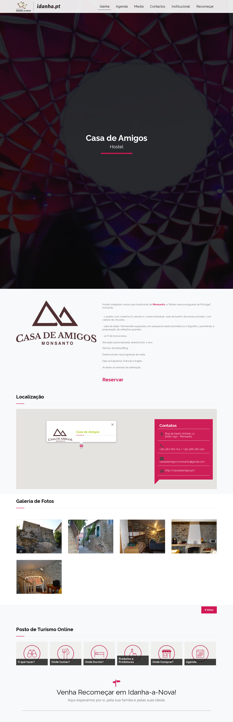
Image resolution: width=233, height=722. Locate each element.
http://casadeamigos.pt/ (180, 470)
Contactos (157, 6)
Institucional (181, 6)
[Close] (112, 425)
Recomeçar (205, 6)
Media (139, 6)
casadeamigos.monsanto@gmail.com (182, 461)
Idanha (104, 6)
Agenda (122, 6)
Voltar (209, 610)
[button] (81, 446)
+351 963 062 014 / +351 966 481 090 (181, 449)
